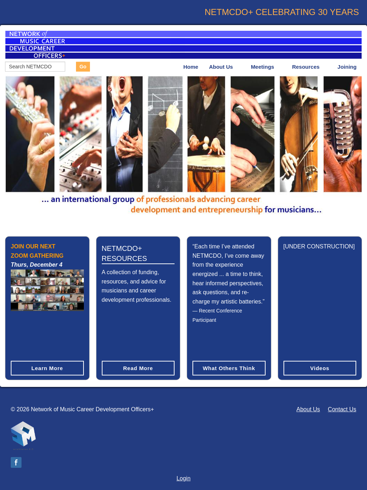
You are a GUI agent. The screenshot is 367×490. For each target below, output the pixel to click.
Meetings (262, 67)
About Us (221, 67)
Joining (347, 67)
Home (191, 67)
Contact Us (342, 409)
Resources (306, 67)
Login (183, 478)
